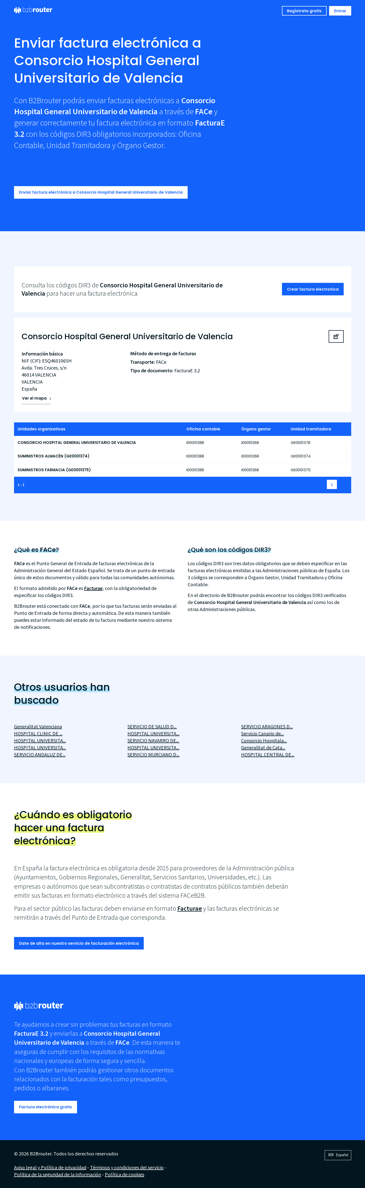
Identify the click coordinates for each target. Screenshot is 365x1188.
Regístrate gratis (304, 11)
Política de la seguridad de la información (57, 1174)
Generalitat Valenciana (38, 726)
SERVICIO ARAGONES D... (267, 726)
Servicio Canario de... (262, 733)
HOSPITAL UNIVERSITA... (40, 740)
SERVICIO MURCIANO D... (153, 754)
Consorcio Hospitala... (264, 740)
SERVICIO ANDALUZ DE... (39, 754)
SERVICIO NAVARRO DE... (153, 740)
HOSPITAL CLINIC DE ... (38, 733)
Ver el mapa (34, 398)
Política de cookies (124, 1174)
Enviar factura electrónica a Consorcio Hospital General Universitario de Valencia (101, 192)
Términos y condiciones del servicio (127, 1167)
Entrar (340, 11)
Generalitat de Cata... (263, 747)
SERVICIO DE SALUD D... (152, 726)
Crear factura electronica (313, 289)
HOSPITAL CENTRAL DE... (267, 754)
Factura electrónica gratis (45, 1107)
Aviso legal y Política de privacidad (50, 1167)
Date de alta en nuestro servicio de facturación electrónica (79, 943)
